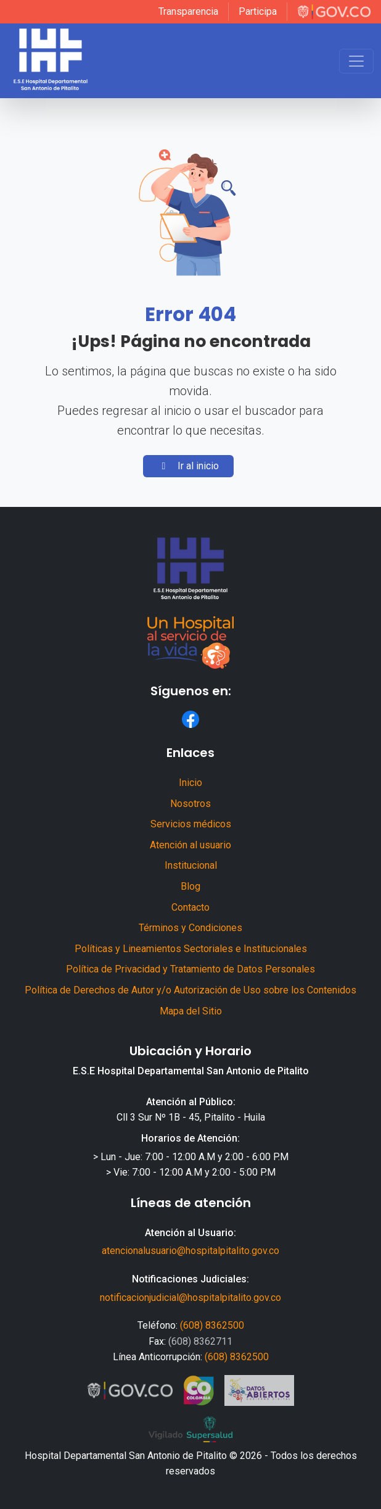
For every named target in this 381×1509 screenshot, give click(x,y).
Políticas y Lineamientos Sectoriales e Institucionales (191, 949)
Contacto (190, 907)
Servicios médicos (190, 824)
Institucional (191, 865)
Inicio (190, 782)
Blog (190, 886)
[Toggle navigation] (356, 61)
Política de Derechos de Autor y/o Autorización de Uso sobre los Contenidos (190, 990)
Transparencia (188, 11)
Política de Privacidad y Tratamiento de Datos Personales (190, 969)
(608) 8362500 (212, 1325)
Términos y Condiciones (190, 928)
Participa (258, 11)
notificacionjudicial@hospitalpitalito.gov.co (190, 1297)
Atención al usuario (190, 845)
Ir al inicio (188, 466)
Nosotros (190, 803)
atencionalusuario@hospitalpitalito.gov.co (190, 1250)
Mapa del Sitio (191, 1011)
